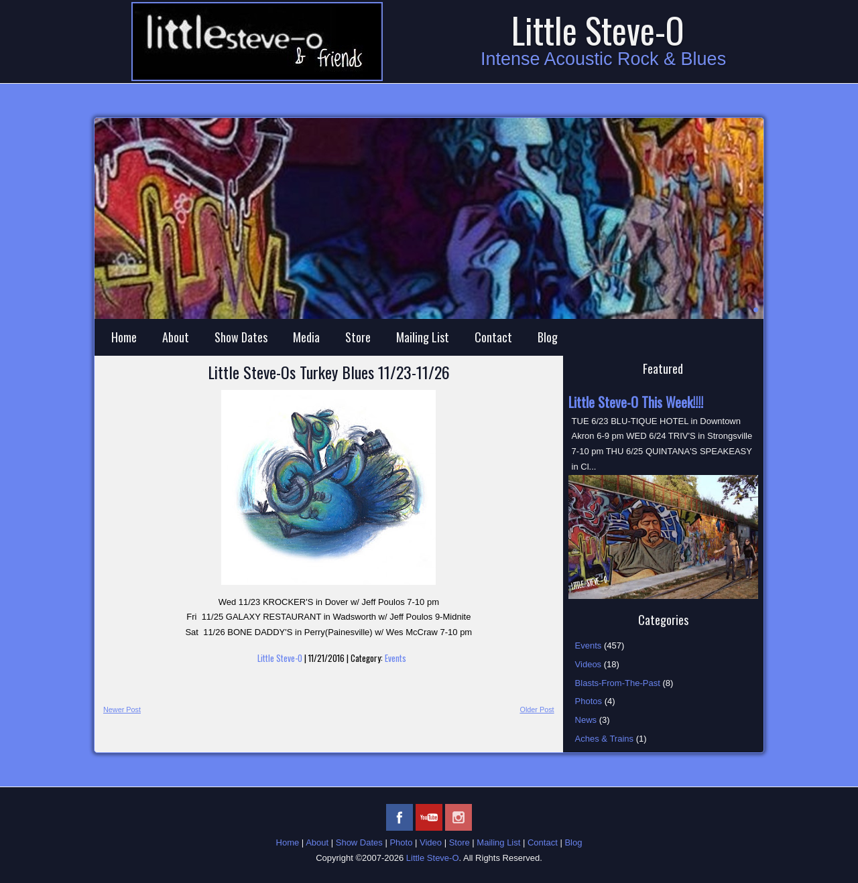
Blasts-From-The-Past (617, 683)
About (175, 337)
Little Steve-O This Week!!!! (635, 402)
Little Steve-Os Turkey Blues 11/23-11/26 (329, 372)
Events (395, 658)
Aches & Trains (604, 739)
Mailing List (422, 337)
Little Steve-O (597, 30)
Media (306, 337)
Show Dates (240, 337)
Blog (548, 337)
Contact (493, 337)
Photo (400, 842)
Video (431, 842)
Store (358, 337)
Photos (588, 701)
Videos (588, 664)
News (586, 720)
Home (124, 337)
